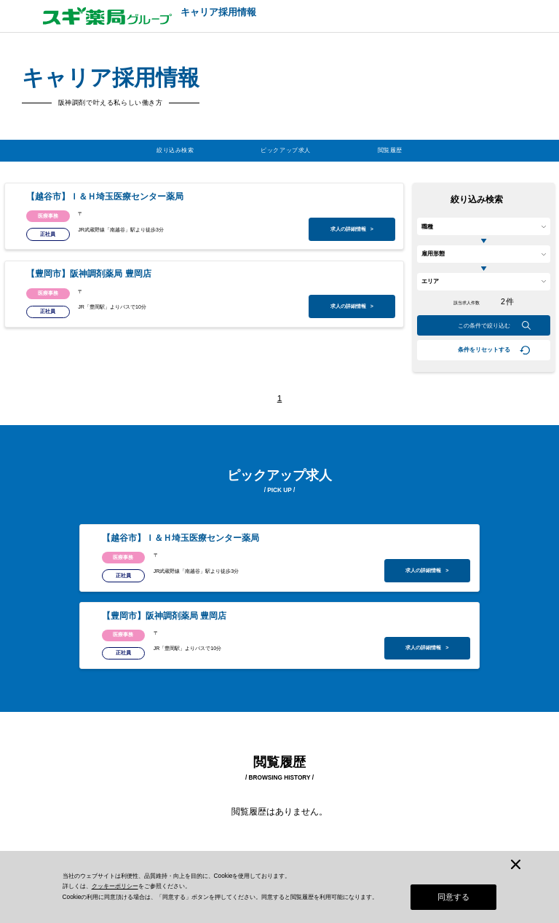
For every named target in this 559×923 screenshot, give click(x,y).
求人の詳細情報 (351, 229)
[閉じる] (515, 858)
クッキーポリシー (115, 884)
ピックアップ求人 (286, 150)
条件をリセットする (484, 349)
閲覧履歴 (390, 150)
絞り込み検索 (175, 150)
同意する (453, 896)
